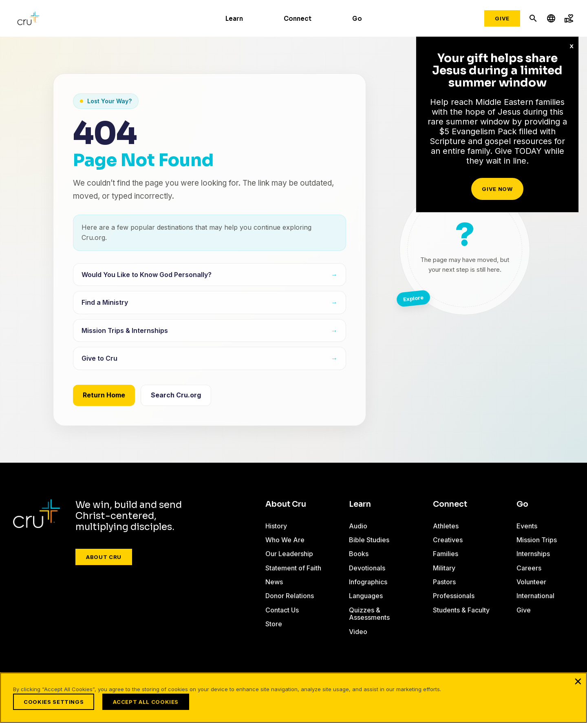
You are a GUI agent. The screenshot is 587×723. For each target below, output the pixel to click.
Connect (297, 18)
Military (444, 568)
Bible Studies (369, 540)
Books (359, 554)
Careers (528, 568)
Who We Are (285, 540)
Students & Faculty (461, 610)
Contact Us (282, 610)
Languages (366, 596)
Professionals (453, 596)
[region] (293, 697)
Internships (533, 554)
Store (273, 624)
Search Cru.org (176, 395)
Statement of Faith (293, 568)
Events (526, 526)
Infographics (368, 582)
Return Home (104, 395)
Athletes (446, 526)
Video (358, 632)
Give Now (497, 189)
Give (502, 18)
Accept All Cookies (146, 702)
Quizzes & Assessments (369, 613)
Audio (358, 526)
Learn (234, 18)
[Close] (578, 681)
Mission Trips (536, 540)
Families (445, 554)
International (535, 596)
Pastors (444, 582)
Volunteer (531, 582)
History (276, 526)
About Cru (103, 557)
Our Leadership (289, 554)
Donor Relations (289, 596)
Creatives (448, 540)
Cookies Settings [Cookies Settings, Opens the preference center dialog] (54, 702)
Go (357, 18)
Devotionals (367, 568)
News (274, 582)
